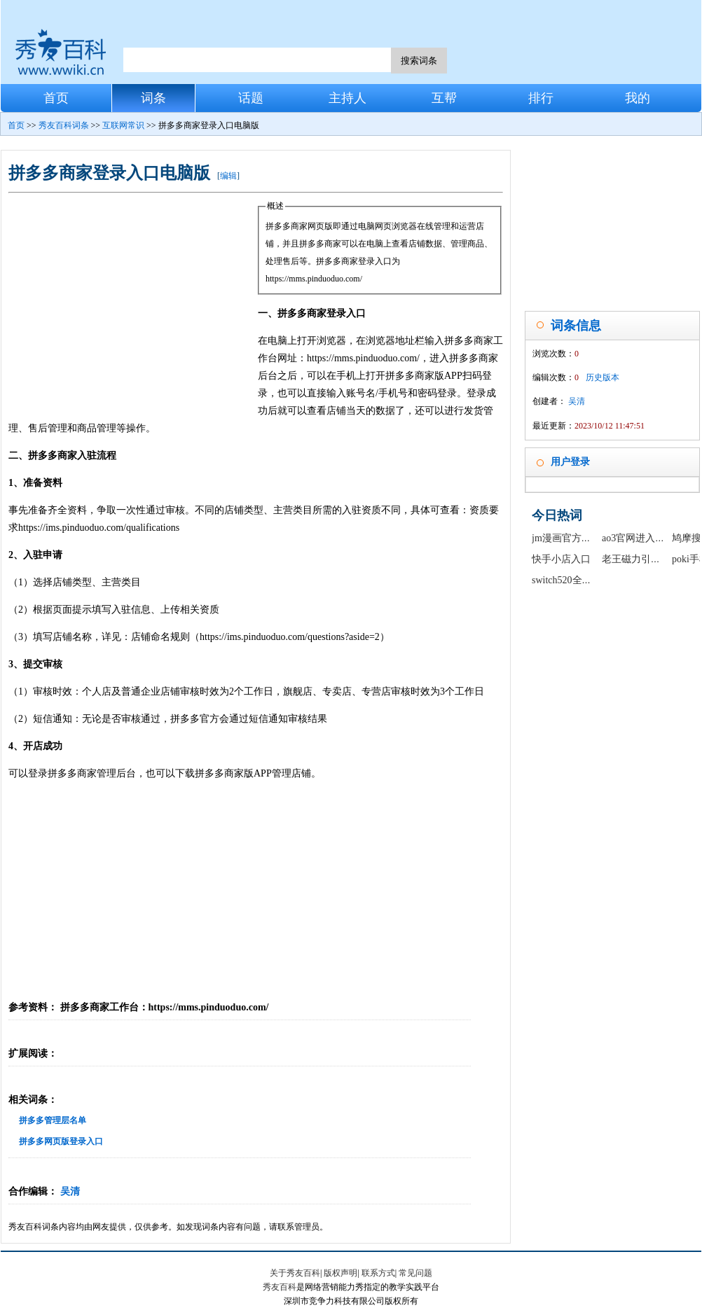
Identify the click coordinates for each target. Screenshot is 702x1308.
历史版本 (602, 377)
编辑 (228, 176)
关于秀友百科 (295, 1273)
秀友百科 (279, 1287)
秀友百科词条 (64, 125)
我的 (637, 98)
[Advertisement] (133, 302)
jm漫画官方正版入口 (576, 538)
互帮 (444, 98)
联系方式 (378, 1273)
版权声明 (340, 1273)
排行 (540, 98)
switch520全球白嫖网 (576, 580)
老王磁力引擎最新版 (646, 559)
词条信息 (576, 326)
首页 (56, 98)
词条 (153, 98)
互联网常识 (123, 125)
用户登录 (570, 462)
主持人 (347, 98)
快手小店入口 (561, 559)
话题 (250, 98)
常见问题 (415, 1273)
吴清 (70, 1191)
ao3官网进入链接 (638, 538)
